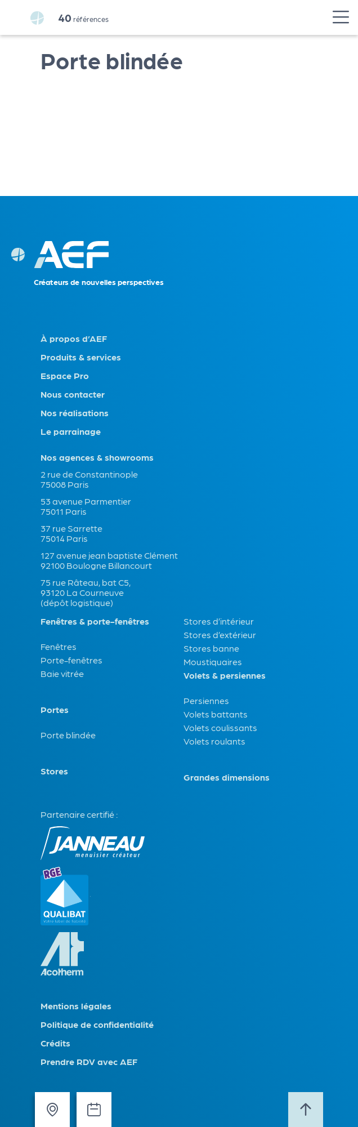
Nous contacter (73, 394)
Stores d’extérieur (220, 634)
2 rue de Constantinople (89, 474)
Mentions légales (76, 1006)
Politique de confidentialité (97, 1024)
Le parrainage (71, 431)
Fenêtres (59, 646)
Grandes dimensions (227, 777)
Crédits (55, 1043)
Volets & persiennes (225, 675)
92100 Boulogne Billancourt (96, 565)
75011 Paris (64, 511)
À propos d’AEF (74, 338)
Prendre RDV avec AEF (89, 1062)
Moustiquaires (213, 661)
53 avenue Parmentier (86, 501)
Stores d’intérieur (219, 621)
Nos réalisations (75, 413)
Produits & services (81, 357)
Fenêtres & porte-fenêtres (95, 621)
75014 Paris (64, 538)
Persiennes (206, 700)
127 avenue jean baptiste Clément (109, 555)
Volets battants (216, 714)
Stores (54, 771)
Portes (55, 710)
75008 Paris (65, 484)
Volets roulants (214, 741)
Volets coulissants (220, 727)
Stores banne (211, 648)
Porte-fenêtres (71, 660)
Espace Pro (65, 376)
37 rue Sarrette (71, 528)
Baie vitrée (62, 673)
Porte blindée (68, 735)
